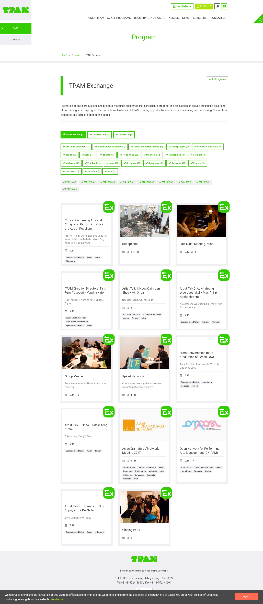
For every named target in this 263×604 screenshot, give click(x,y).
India (113, 163)
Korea (89, 155)
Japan (71, 155)
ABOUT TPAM (96, 17)
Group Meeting (75, 376)
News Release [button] (182, 6)
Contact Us (218, 17)
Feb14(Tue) (128, 182)
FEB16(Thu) (167, 182)
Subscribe (200, 17)
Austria (93, 171)
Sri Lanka (133, 163)
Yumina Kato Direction (111, 146)
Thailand (94, 163)
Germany (72, 171)
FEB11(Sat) (70, 182)
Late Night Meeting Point (196, 244)
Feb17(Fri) (186, 182)
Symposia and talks (209, 146)
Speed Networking (134, 376)
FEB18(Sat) (204, 182)
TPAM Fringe (125, 134)
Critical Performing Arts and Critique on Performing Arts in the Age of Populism (85, 224)
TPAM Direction (101, 134)
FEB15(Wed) (148, 182)
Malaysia (72, 163)
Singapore (155, 163)
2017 (15, 28)
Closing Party (131, 530)
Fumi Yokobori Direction (148, 146)
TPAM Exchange (74, 134)
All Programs (119, 17)
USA (111, 171)
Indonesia (153, 155)
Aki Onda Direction (77, 146)
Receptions (130, 244)
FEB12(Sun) (89, 182)
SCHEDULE (204, 6)
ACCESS (174, 17)
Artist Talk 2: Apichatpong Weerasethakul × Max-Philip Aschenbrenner (198, 293)
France (199, 163)
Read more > (57, 599)
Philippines (177, 155)
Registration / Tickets (149, 17)
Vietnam (199, 155)
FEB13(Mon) (109, 182)
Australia (178, 163)
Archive (16, 39)
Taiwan (108, 155)
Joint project (180, 146)
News (186, 17)
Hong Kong (130, 155)
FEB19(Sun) (71, 189)
